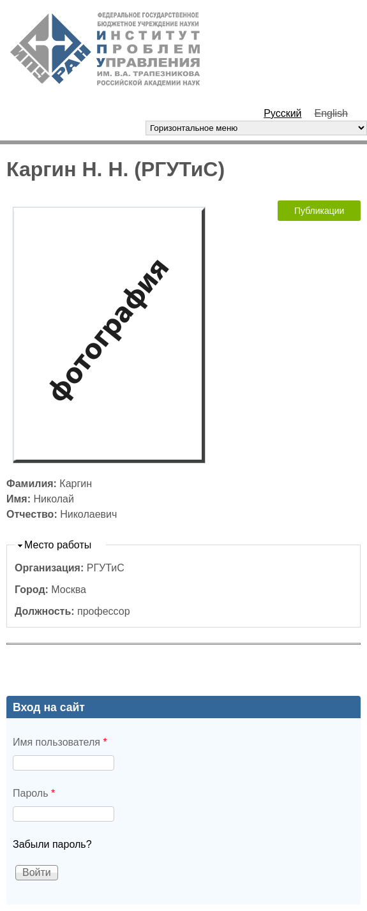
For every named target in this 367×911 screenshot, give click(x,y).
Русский (282, 113)
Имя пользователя (60, 742)
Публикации (319, 211)
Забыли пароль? (52, 844)
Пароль (34, 793)
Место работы (57, 544)
